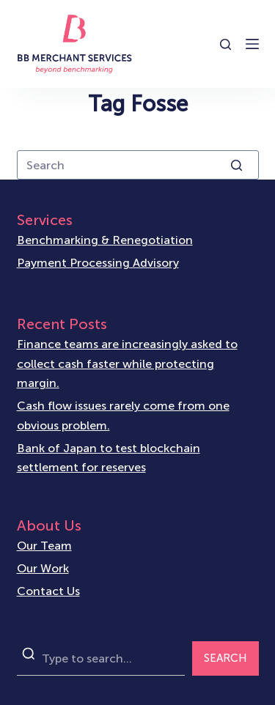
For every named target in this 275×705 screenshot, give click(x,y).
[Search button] (237, 165)
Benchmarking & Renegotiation (105, 240)
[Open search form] (225, 44)
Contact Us (48, 591)
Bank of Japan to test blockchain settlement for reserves (108, 457)
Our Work (43, 568)
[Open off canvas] (252, 44)
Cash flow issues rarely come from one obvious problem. (123, 415)
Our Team (44, 546)
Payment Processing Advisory (98, 263)
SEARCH (225, 658)
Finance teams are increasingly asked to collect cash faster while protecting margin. (127, 363)
